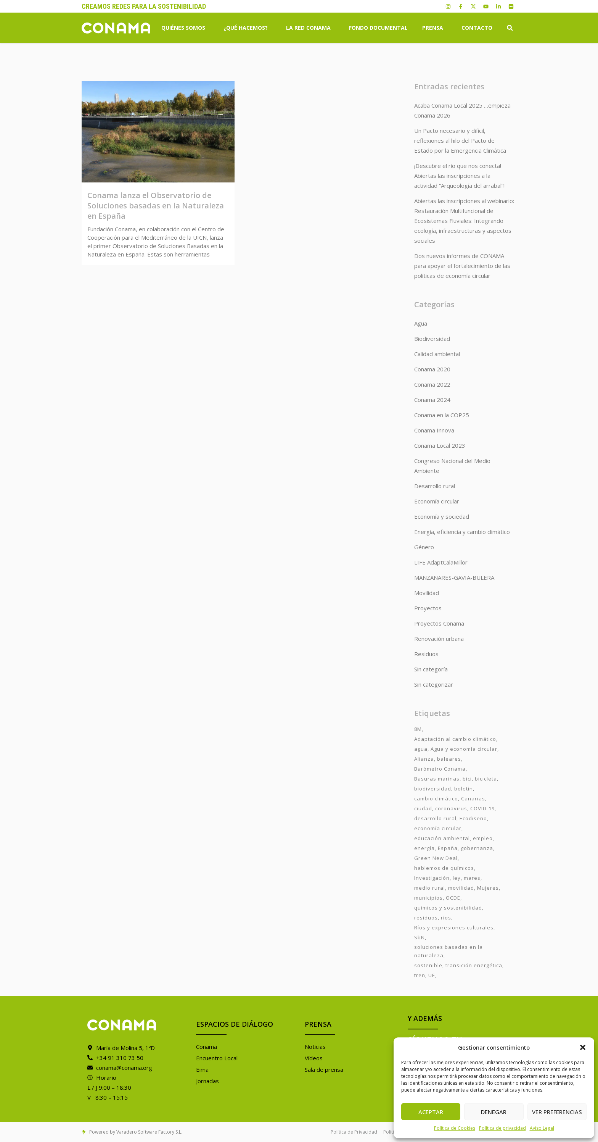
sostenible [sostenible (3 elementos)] (428, 965)
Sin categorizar (433, 684)
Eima (202, 1069)
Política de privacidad (502, 1128)
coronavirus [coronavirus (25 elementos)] (451, 808)
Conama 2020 (432, 369)
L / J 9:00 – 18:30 (109, 1087)
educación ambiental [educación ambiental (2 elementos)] (442, 838)
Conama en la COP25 (441, 415)
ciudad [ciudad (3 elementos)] (423, 808)
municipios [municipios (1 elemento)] (428, 897)
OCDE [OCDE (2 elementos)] (453, 897)
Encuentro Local (217, 1058)
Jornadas (207, 1081)
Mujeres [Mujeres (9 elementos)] (488, 887)
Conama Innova (434, 430)
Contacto (476, 27)
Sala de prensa (324, 1069)
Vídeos (314, 1058)
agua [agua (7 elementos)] (421, 748)
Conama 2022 (432, 384)
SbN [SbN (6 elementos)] (419, 937)
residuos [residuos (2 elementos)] (426, 917)
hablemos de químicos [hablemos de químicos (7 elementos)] (444, 868)
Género (424, 547)
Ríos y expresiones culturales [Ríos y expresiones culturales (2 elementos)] (454, 927)
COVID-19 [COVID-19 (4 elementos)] (482, 808)
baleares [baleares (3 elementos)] (449, 758)
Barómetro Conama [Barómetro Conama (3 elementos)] (440, 768)
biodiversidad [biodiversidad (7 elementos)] (432, 788)
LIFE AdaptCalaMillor (441, 562)
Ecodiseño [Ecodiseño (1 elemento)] (473, 818)
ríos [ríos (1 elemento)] (446, 917)
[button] (583, 1047)
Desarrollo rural (434, 486)
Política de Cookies (454, 1128)
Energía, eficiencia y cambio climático (462, 532)
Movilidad (426, 593)
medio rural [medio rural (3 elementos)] (429, 887)
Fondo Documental (378, 27)
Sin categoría (431, 669)
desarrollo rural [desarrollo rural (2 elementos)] (435, 818)
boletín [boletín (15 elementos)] (463, 788)
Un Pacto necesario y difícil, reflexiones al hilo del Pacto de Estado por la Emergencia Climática (460, 140)
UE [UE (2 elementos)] (431, 975)
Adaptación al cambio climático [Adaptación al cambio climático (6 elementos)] (455, 739)
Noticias (315, 1046)
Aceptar (430, 1112)
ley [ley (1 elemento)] (457, 877)
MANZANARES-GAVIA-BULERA (454, 577)
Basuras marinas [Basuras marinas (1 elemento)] (437, 778)
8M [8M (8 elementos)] (418, 729)
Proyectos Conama (439, 623)
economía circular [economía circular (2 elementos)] (437, 828)
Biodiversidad (432, 338)
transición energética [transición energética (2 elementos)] (473, 965)
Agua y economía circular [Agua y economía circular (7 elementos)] (464, 748)
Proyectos (428, 608)
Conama (206, 1046)
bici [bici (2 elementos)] (467, 778)
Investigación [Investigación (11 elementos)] (432, 877)
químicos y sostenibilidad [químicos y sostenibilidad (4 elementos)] (448, 907)
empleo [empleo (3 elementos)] (483, 838)
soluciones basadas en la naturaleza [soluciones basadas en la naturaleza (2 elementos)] (448, 951)
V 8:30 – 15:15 (107, 1097)
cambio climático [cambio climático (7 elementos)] (436, 798)
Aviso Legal (542, 1128)
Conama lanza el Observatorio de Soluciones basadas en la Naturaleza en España (155, 205)
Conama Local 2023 (439, 445)
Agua (420, 323)
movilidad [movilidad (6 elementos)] (461, 887)
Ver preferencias (557, 1112)
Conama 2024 (432, 399)
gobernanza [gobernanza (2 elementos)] (477, 848)
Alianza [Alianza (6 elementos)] (424, 758)
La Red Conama (310, 28)
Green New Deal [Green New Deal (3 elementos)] (436, 858)
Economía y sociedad (441, 516)
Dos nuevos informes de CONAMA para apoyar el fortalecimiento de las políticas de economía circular (462, 265)
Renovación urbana (439, 638)
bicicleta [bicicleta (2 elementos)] (486, 778)
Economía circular (436, 501)
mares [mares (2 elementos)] (472, 877)
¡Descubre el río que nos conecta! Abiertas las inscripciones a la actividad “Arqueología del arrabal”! (459, 175)
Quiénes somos (185, 28)
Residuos (426, 654)
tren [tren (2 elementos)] (419, 975)
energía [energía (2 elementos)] (424, 848)
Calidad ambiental (437, 354)
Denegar (493, 1112)
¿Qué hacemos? (247, 28)
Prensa (434, 28)
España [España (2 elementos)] (448, 848)
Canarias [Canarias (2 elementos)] (473, 798)
